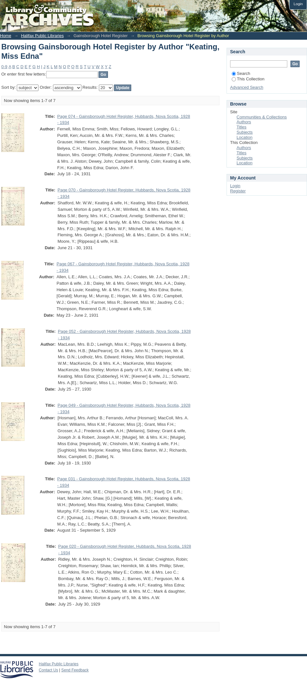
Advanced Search (246, 87)
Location (244, 137)
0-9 (4, 66)
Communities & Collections (262, 117)
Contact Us (48, 670)
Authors (244, 121)
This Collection (248, 79)
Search (241, 73)
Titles (242, 127)
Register (238, 191)
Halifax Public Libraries (42, 35)
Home (5, 35)
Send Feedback (75, 670)
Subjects (245, 132)
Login (298, 4)
